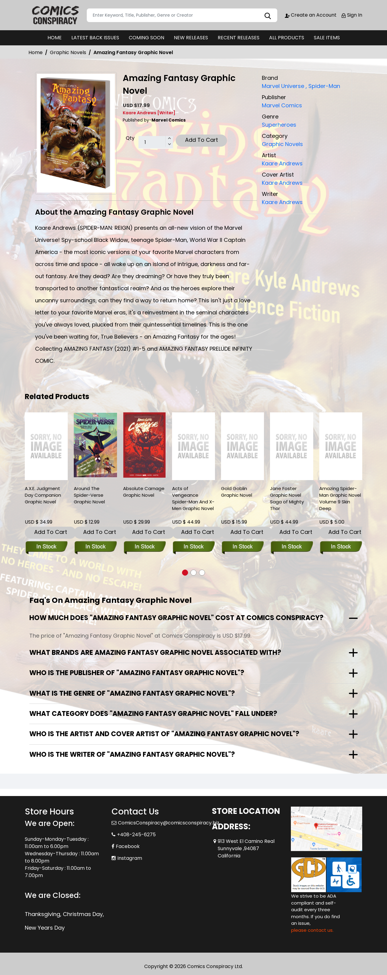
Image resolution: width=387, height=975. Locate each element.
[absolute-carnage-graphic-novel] (144, 445)
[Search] (182, 15)
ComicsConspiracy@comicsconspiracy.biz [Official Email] (168, 822)
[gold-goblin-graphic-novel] (242, 446)
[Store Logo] (55, 15)
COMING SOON (146, 37)
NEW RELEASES (191, 37)
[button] (185, 573)
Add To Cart (201, 140)
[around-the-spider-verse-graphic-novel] (95, 445)
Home (35, 52)
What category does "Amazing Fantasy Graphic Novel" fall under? (153, 713)
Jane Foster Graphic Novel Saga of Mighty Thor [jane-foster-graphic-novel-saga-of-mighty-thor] (287, 498)
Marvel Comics (282, 105)
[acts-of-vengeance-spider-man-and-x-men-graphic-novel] (193, 446)
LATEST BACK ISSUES (95, 37)
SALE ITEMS (327, 37)
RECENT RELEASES (238, 37)
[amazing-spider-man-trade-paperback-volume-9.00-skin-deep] (340, 446)
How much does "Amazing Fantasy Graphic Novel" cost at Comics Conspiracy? (176, 617)
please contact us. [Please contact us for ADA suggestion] (312, 930)
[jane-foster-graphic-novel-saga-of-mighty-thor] (291, 446)
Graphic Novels (68, 52)
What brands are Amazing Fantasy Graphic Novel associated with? (155, 652)
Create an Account (311, 14)
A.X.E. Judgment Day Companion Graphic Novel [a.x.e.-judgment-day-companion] (43, 495)
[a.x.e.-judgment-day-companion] (46, 446)
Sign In (351, 14)
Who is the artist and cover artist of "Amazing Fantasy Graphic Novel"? (164, 734)
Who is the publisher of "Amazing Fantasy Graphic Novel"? (136, 673)
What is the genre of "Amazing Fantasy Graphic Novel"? (132, 693)
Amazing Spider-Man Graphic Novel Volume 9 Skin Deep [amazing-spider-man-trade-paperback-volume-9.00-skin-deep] (340, 498)
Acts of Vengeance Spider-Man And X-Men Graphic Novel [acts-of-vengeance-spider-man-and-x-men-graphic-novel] (193, 498)
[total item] (155, 142)
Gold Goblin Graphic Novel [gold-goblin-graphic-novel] (236, 491)
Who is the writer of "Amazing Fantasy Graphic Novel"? (132, 754)
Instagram (129, 858)
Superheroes (279, 124)
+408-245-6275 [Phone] (136, 834)
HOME (54, 37)
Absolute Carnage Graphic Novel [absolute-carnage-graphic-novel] (143, 491)
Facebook (128, 846)
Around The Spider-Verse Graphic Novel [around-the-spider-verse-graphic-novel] (89, 495)
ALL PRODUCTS (286, 37)
